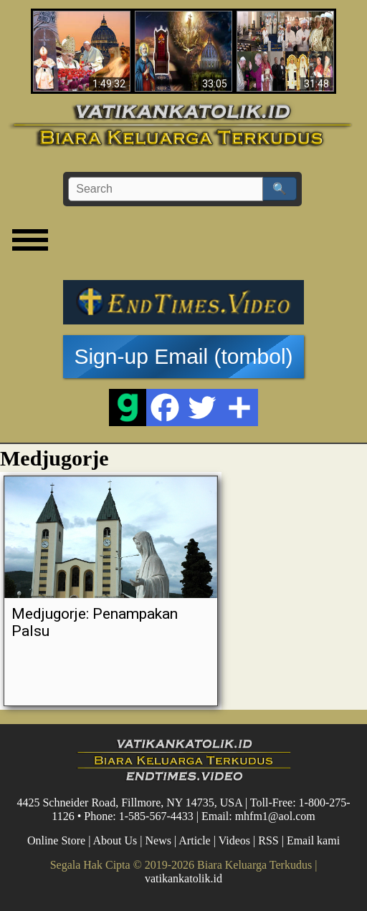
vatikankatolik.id (183, 878)
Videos (234, 840)
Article (194, 840)
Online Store (56, 840)
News (158, 840)
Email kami (313, 840)
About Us (115, 840)
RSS (268, 840)
